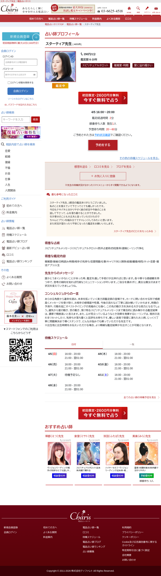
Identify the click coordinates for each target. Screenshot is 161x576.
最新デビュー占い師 (15, 248)
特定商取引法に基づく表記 (136, 550)
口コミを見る (101, 166)
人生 (7, 184)
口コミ (128, 18)
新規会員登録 (11, 527)
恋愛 (7, 151)
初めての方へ (36, 18)
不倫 (7, 167)
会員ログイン (10, 532)
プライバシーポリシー (133, 532)
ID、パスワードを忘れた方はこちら (21, 105)
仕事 (7, 179)
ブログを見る (123, 166)
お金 (7, 173)
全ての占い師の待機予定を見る (140, 397)
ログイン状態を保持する (22, 83)
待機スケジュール (78, 18)
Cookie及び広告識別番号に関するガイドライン (139, 544)
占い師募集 (88, 551)
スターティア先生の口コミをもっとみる (133, 231)
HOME (129, 9)
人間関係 (10, 190)
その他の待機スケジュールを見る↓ (139, 158)
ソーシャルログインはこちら (21, 99)
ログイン (147, 9)
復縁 (7, 162)
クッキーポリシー (130, 537)
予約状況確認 (102, 135)
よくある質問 (113, 18)
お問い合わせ (156, 9)
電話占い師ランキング (16, 261)
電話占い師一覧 (56, 18)
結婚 (7, 156)
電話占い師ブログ (14, 242)
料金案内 (97, 18)
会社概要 (126, 555)
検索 (138, 9)
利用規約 (126, 527)
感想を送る (80, 166)
